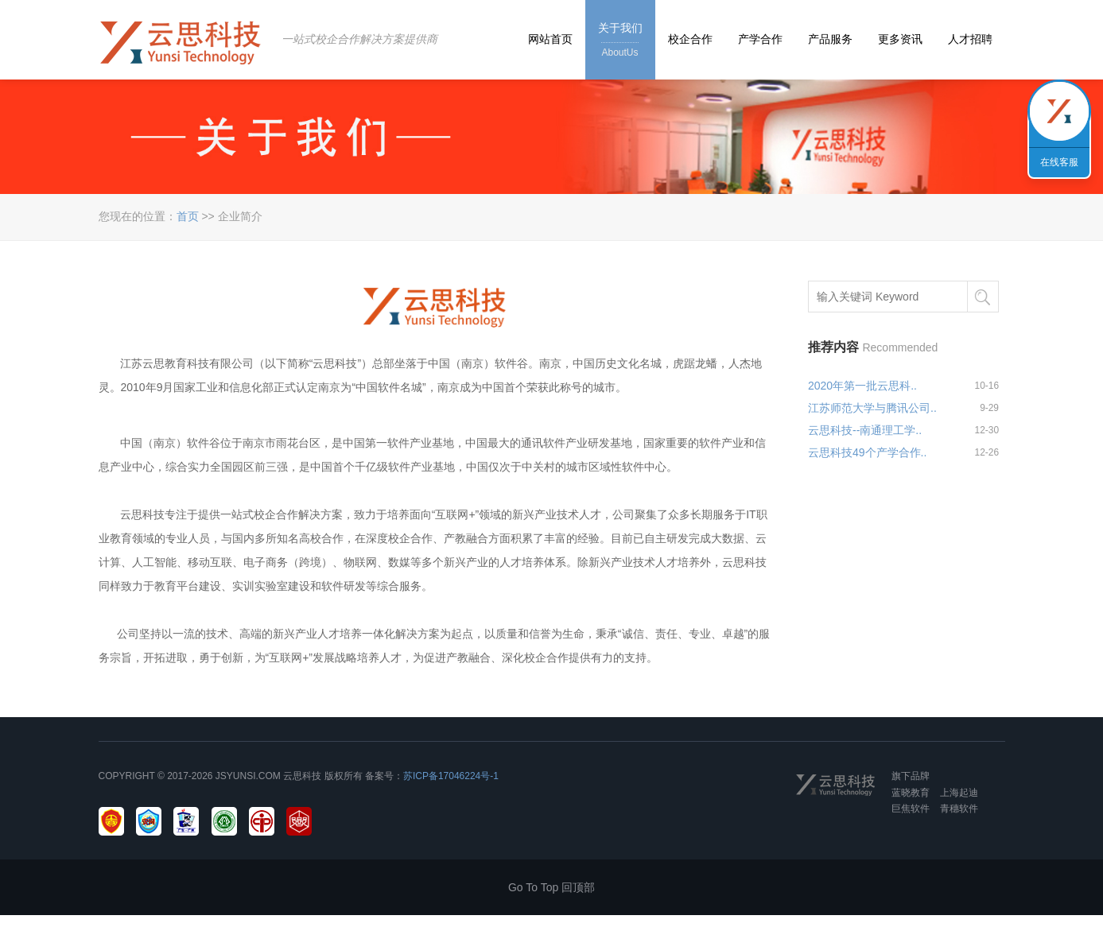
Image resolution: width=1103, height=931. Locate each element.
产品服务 (830, 39)
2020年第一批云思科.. (862, 385)
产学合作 (760, 39)
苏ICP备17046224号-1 (451, 776)
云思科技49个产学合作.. (867, 452)
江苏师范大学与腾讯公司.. (872, 407)
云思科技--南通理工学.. (865, 430)
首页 (188, 216)
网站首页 (550, 39)
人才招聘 (970, 39)
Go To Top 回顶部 (551, 887)
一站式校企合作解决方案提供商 (359, 39)
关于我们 (620, 40)
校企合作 (690, 39)
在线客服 (1059, 162)
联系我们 (1059, 111)
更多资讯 (900, 39)
